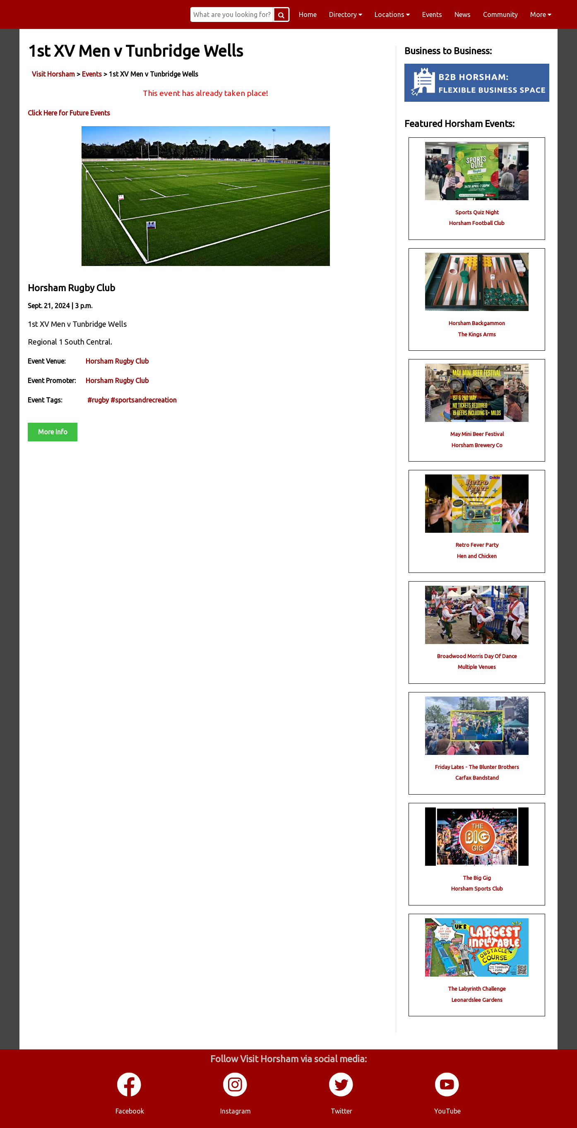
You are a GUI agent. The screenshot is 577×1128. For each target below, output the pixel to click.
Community (500, 14)
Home (308, 14)
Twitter (341, 1111)
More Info (52, 432)
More (540, 14)
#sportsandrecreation (144, 400)
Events (432, 14)
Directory (345, 14)
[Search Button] (281, 14)
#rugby (98, 400)
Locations (392, 14)
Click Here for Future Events (69, 113)
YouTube (447, 1111)
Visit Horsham (53, 74)
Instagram (235, 1111)
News (462, 14)
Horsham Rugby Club (117, 361)
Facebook (129, 1111)
